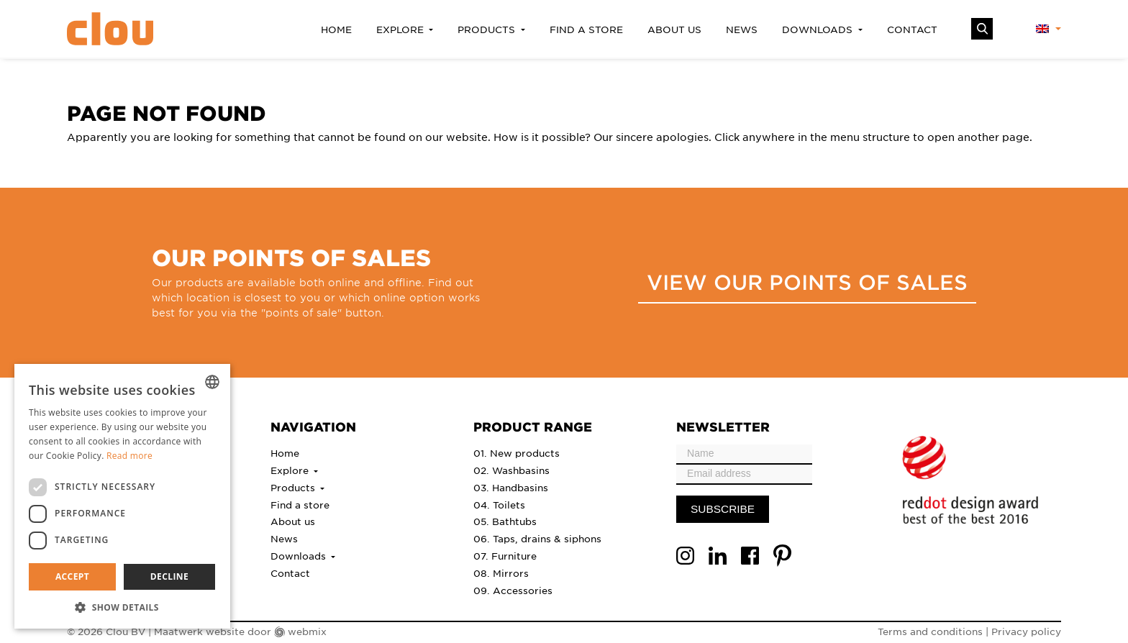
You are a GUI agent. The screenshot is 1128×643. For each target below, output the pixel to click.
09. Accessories (512, 590)
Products (488, 29)
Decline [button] (169, 576)
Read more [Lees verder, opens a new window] (129, 456)
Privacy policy (1026, 631)
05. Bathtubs (505, 521)
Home (336, 29)
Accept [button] (72, 576)
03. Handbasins (510, 487)
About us (674, 29)
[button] (122, 607)
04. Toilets (499, 504)
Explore (401, 29)
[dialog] (122, 496)
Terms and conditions (930, 631)
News (742, 29)
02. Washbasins (511, 470)
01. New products (516, 453)
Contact (912, 29)
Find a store (586, 29)
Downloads (818, 29)
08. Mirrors (501, 573)
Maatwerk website (199, 631)
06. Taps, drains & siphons (537, 538)
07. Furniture (505, 555)
